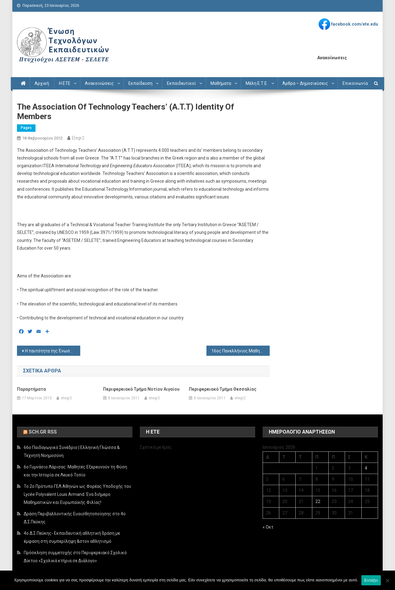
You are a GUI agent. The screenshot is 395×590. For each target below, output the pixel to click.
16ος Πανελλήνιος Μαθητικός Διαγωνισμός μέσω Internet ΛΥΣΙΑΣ (240, 350)
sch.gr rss (43, 432)
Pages (26, 128)
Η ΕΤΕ (64, 83)
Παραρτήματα (31, 389)
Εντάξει (371, 580)
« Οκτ (268, 527)
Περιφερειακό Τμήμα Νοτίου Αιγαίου (141, 389)
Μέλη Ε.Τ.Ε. (257, 83)
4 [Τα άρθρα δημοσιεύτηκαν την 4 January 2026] (366, 468)
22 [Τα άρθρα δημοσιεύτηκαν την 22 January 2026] (317, 501)
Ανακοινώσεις (99, 83)
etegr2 (78, 137)
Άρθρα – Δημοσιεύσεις (305, 83)
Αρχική (42, 83)
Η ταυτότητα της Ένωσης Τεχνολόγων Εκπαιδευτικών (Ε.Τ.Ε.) (52, 350)
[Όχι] (387, 580)
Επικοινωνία (355, 83)
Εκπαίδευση (140, 83)
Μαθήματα (220, 83)
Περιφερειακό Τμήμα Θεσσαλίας (222, 389)
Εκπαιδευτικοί (181, 83)
